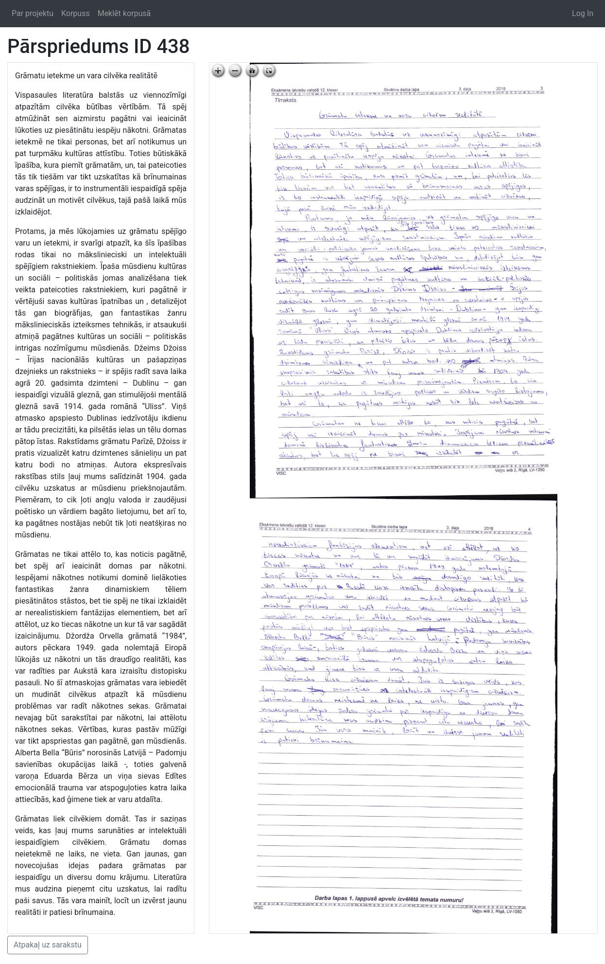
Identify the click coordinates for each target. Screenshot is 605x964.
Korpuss (75, 13)
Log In (582, 13)
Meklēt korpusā (124, 13)
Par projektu (32, 13)
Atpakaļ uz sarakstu (48, 944)
